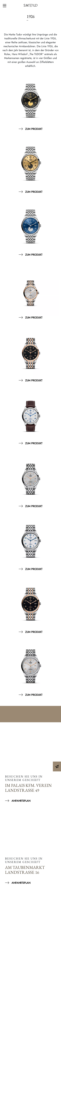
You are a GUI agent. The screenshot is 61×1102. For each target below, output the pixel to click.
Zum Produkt (33, 129)
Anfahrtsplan (21, 801)
